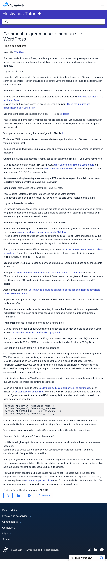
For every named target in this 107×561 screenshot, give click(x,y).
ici (63, 133)
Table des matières (53, 46)
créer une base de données (31, 272)
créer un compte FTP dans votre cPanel (74, 165)
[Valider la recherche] (6, 21)
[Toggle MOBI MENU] (102, 4)
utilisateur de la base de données (65, 272)
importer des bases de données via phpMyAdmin (36, 332)
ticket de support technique (39, 482)
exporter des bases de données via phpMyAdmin (41, 232)
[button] (87, 557)
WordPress (20, 52)
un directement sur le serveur (59, 168)
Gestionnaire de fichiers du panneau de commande (64, 388)
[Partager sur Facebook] (29, 497)
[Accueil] (14, 5)
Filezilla (65, 114)
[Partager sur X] (8, 497)
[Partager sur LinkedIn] (18, 497)
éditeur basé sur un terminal (29, 391)
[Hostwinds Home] (5, 552)
